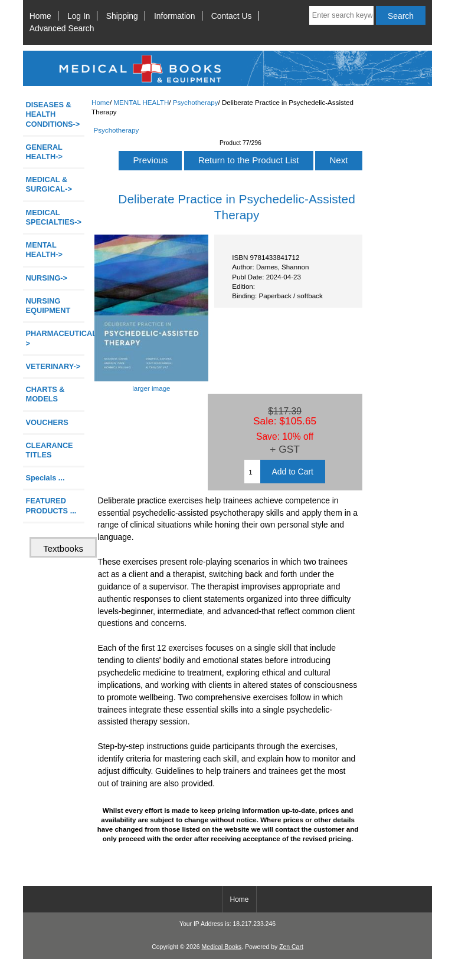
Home (40, 16)
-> (44, 249)
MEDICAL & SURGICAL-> (49, 184)
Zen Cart (291, 947)
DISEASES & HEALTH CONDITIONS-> (53, 114)
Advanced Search (62, 28)
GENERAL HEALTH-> (44, 152)
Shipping (122, 16)
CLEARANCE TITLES (49, 450)
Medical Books (221, 947)
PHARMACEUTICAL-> (55, 338)
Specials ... (45, 477)
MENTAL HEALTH (141, 102)
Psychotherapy (195, 102)
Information (174, 16)
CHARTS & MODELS (45, 394)
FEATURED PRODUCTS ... (51, 505)
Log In (78, 16)
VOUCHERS (47, 422)
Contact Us (231, 16)
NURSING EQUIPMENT (48, 305)
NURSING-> (47, 277)
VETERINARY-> (53, 366)
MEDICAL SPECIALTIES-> (53, 217)
